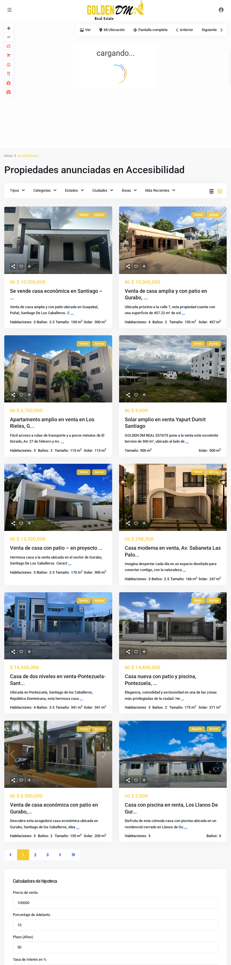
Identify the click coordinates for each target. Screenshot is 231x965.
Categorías (42, 190)
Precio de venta (25, 892)
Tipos (14, 190)
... (72, 313)
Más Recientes (157, 190)
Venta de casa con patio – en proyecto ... (56, 548)
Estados (71, 190)
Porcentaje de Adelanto (31, 915)
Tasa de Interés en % (29, 959)
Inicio (8, 156)
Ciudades (99, 190)
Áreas (126, 190)
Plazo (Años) (23, 937)
